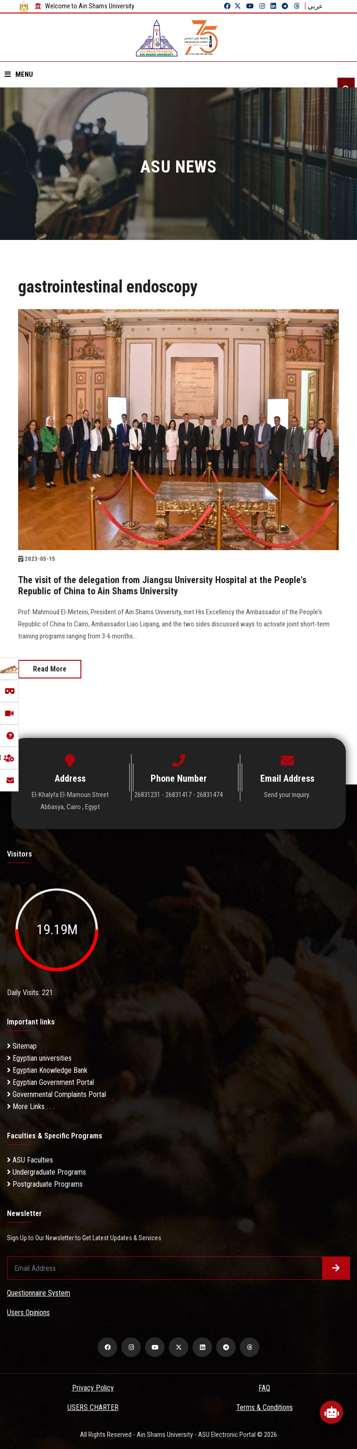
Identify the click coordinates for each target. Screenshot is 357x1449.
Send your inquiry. (287, 795)
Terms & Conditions (264, 1407)
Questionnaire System (38, 1293)
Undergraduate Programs (46, 1172)
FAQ (264, 1387)
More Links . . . (30, 1106)
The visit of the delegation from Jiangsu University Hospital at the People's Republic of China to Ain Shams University (162, 585)
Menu (19, 74)
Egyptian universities (39, 1058)
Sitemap (22, 1046)
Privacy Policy (93, 1387)
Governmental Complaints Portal (56, 1094)
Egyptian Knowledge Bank (47, 1070)
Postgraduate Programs (45, 1184)
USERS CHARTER (93, 1407)
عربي (315, 6)
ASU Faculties (30, 1160)
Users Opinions (28, 1312)
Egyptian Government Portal (50, 1082)
